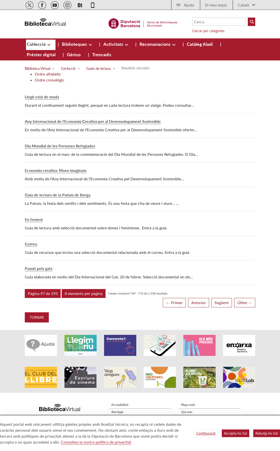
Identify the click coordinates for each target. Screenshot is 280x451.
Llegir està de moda (42, 96)
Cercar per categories (208, 31)
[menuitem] (37, 44)
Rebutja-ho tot (266, 433)
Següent (222, 302)
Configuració (206, 433)
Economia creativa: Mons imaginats (55, 170)
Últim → (244, 302)
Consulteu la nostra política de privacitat (96, 442)
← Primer (174, 302)
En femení (34, 219)
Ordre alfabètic (48, 74)
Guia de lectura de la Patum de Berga (57, 194)
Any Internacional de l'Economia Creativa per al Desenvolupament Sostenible (93, 121)
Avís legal (117, 412)
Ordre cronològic (49, 80)
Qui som (186, 412)
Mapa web (188, 405)
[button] (43, 293)
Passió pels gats (38, 268)
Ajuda (189, 4)
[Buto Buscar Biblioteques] (251, 22)
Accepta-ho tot (235, 433)
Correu (31, 243)
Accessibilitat (119, 405)
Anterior (198, 302)
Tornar (37, 317)
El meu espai (216, 4)
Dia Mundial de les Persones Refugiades (60, 145)
